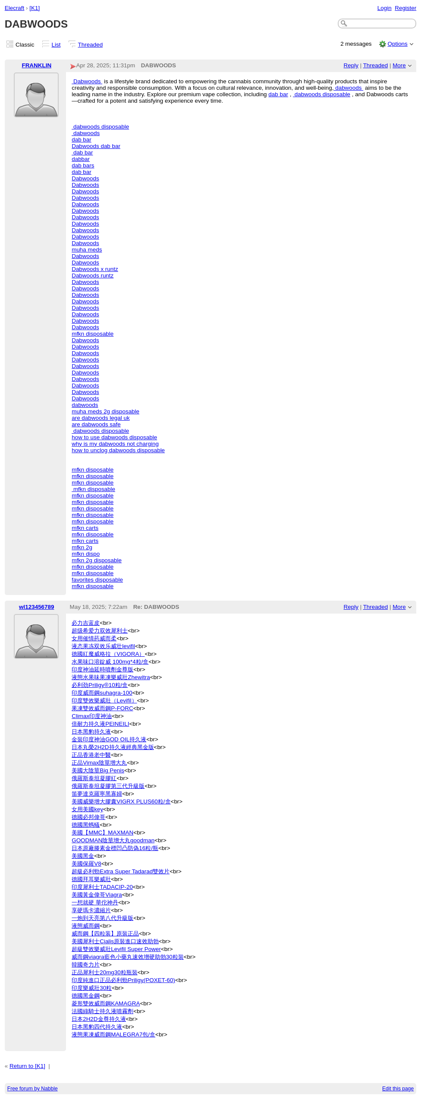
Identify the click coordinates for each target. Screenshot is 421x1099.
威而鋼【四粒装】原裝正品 (105, 933)
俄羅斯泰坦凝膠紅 (94, 778)
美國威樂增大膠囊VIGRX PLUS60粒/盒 (121, 801)
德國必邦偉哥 (88, 817)
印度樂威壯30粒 (92, 988)
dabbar (81, 159)
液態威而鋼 (86, 926)
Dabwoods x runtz (95, 269)
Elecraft (15, 8)
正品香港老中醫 (91, 755)
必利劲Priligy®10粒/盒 (100, 685)
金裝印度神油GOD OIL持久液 (109, 739)
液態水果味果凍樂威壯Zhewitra (111, 677)
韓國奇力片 (86, 964)
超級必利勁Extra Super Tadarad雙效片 (121, 871)
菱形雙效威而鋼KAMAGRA (106, 1003)
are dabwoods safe (96, 424)
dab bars (83, 165)
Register (405, 8)
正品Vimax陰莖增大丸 (99, 762)
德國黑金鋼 (86, 995)
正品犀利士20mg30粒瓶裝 (105, 972)
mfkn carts (85, 528)
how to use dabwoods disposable (114, 437)
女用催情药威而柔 (94, 638)
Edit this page (398, 1089)
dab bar (278, 94)
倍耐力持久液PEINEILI (100, 724)
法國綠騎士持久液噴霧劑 (102, 1011)
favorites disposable (97, 579)
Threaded (90, 44)
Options (397, 44)
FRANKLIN (36, 65)
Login (384, 8)
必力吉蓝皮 (86, 623)
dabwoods (348, 88)
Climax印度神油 (92, 716)
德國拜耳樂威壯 (91, 879)
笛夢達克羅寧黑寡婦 (97, 793)
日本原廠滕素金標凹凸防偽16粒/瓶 (115, 848)
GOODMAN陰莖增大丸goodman (113, 840)
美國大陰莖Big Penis (98, 770)
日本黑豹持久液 (91, 731)
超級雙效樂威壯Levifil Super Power (116, 949)
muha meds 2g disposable (105, 411)
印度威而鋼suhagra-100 (102, 693)
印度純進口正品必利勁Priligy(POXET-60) (123, 980)
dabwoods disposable (321, 94)
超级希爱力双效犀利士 (100, 630)
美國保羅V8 (86, 863)
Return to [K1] (27, 1066)
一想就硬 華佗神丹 (95, 902)
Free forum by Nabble (32, 1089)
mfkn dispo (86, 554)
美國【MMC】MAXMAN (102, 832)
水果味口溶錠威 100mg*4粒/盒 (110, 661)
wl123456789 (36, 607)
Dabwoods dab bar (96, 146)
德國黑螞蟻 (86, 825)
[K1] (34, 8)
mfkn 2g (82, 547)
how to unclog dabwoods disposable (118, 450)
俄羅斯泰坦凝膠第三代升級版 (108, 786)
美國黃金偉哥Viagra (97, 894)
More (399, 65)
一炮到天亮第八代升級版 (102, 918)
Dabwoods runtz (92, 275)
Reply (351, 65)
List (56, 44)
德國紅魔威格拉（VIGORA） (108, 654)
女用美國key (87, 809)
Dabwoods (87, 81)
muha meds (87, 249)
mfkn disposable (92, 334)
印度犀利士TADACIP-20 (102, 887)
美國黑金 (83, 856)
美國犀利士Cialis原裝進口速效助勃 (115, 941)
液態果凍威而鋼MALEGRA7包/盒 (113, 1034)
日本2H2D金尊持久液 (99, 1019)
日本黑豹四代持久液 (97, 1026)
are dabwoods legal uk (100, 418)
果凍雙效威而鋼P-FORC (102, 708)
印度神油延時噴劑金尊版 (102, 669)
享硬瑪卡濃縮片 (91, 910)
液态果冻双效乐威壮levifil (103, 646)
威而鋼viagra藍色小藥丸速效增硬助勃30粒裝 (128, 957)
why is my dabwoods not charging (115, 444)
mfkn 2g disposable (97, 560)
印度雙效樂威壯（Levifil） (104, 700)
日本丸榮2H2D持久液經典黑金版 (113, 747)
